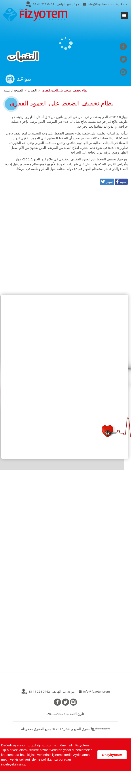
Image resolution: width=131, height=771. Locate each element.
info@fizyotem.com (101, 4)
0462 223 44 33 (56, 4)
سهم (123, 181)
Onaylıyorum (112, 755)
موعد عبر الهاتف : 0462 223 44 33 (51, 691)
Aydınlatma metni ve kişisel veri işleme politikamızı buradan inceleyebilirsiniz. (45, 759)
